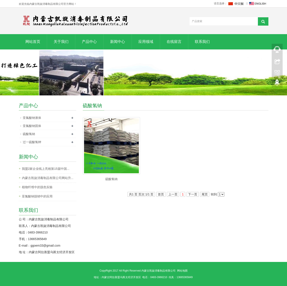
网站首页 (32, 42)
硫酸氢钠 (111, 179)
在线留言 (174, 42)
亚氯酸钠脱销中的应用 (37, 196)
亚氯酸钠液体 (32, 117)
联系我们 (202, 42)
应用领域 (145, 42)
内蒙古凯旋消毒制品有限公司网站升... (48, 178)
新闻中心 (117, 42)
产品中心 (89, 42)
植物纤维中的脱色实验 (37, 187)
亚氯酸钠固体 (32, 126)
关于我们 (61, 42)
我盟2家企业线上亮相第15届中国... (45, 168)
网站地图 (182, 270)
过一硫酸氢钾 (32, 142)
